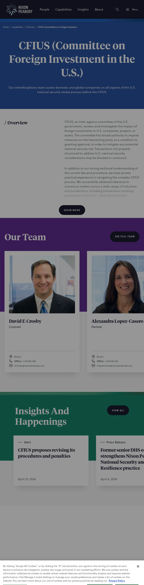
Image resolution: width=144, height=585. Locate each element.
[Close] (138, 573)
